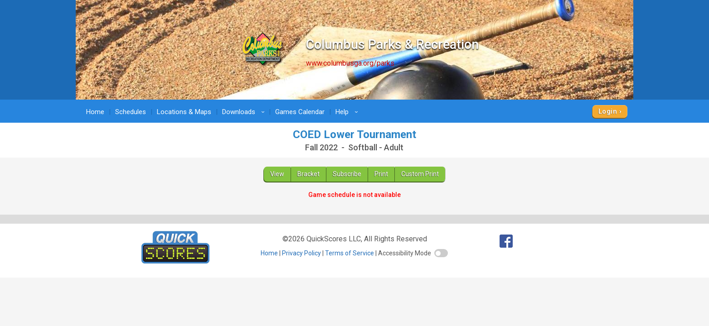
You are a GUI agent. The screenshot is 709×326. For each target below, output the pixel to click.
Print (381, 173)
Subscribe (347, 173)
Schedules (130, 112)
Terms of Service (349, 253)
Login (607, 111)
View (277, 173)
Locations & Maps (184, 112)
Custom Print (420, 173)
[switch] (441, 253)
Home (95, 112)
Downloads (244, 112)
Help (348, 112)
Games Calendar (300, 112)
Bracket (308, 173)
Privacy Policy (301, 253)
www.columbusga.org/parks (350, 63)
